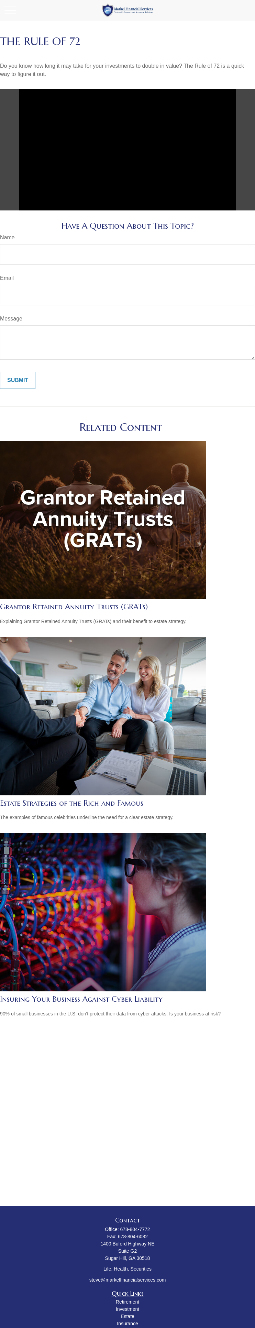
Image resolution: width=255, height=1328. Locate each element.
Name (7, 237)
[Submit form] (17, 380)
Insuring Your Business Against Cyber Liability (81, 999)
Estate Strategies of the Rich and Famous (71, 803)
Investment (127, 1309)
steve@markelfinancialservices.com (127, 1280)
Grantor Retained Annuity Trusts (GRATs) (74, 606)
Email (7, 278)
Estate (127, 1316)
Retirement (127, 1302)
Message (11, 319)
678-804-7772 (135, 1229)
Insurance (127, 1323)
